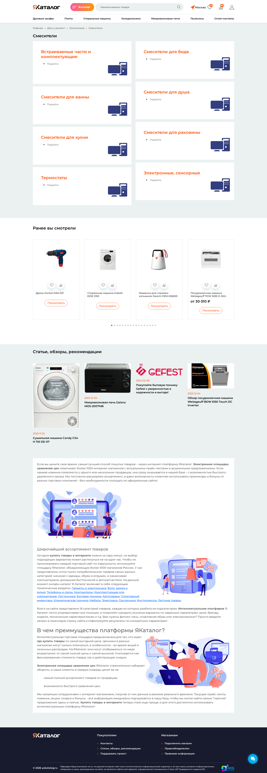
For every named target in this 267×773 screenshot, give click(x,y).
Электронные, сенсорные (172, 172)
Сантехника (76, 28)
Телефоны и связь (60, 592)
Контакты (106, 743)
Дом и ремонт (56, 28)
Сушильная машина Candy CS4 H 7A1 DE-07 (55, 439)
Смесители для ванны (65, 96)
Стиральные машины (97, 18)
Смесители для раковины (172, 132)
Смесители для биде (166, 51)
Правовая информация (180, 753)
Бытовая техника (89, 596)
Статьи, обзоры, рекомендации (120, 748)
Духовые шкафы (43, 18)
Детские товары (169, 600)
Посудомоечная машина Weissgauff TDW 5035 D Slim (208, 294)
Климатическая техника (71, 600)
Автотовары (111, 596)
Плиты (69, 18)
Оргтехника (66, 596)
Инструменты (147, 600)
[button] (111, 325)
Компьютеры (83, 592)
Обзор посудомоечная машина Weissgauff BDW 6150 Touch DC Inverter (210, 401)
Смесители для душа (167, 92)
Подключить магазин (178, 743)
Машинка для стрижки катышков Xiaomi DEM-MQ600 (158, 294)
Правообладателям (177, 748)
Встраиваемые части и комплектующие (66, 54)
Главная (38, 28)
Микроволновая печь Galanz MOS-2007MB (105, 404)
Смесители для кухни (64, 137)
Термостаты (54, 177)
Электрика (109, 600)
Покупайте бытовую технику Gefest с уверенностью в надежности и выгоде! (156, 388)
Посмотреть (56, 303)
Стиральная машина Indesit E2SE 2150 (105, 294)
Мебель (95, 600)
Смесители (96, 28)
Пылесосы (197, 18)
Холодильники (131, 18)
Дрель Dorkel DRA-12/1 (50, 293)
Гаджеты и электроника (89, 588)
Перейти (53, 63)
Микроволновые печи (165, 18)
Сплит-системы (224, 18)
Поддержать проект (113, 753)
